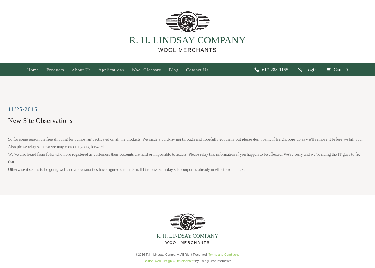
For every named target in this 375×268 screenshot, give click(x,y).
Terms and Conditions (224, 254)
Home (33, 70)
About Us (81, 70)
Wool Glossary (146, 70)
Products (55, 70)
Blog (173, 70)
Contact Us (197, 70)
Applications (111, 70)
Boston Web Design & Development (168, 261)
